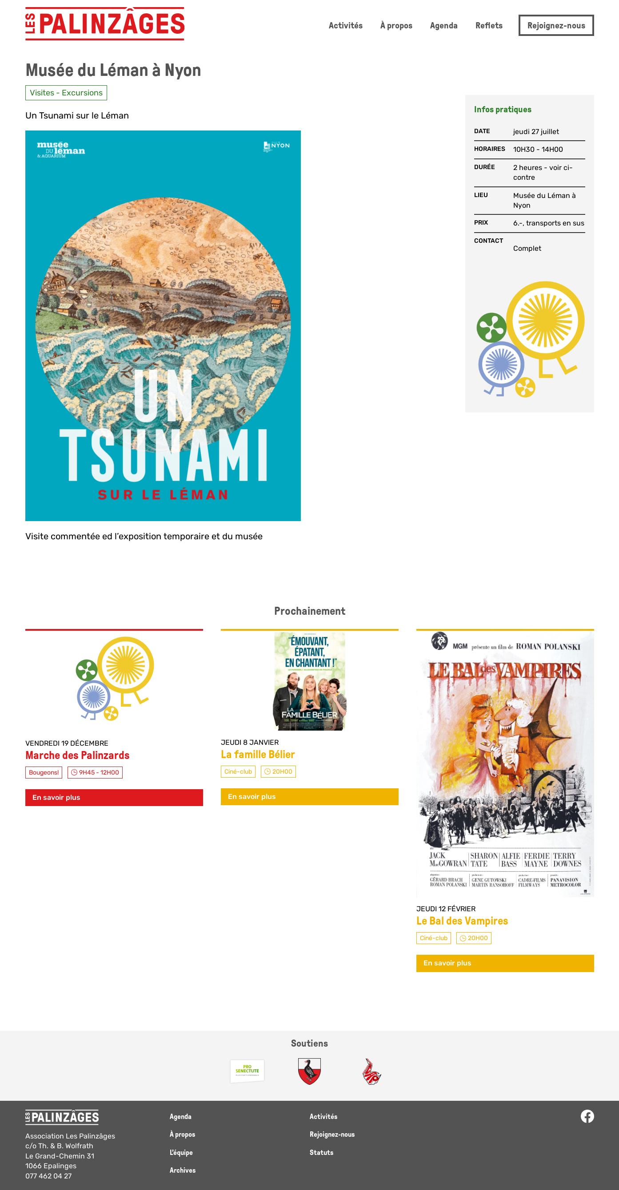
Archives (183, 1170)
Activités (346, 25)
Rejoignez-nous (556, 25)
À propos (396, 25)
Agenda (444, 25)
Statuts (321, 1152)
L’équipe (181, 1152)
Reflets (489, 25)
